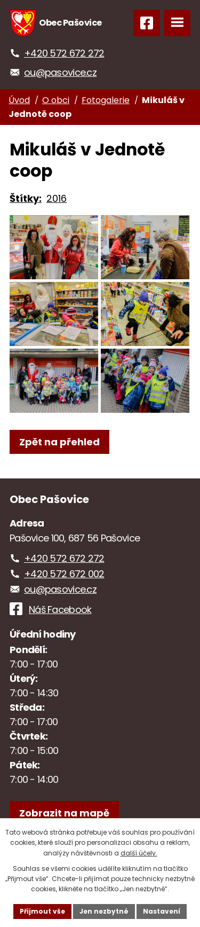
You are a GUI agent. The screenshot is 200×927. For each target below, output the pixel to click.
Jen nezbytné (104, 911)
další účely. (139, 853)
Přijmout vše (42, 911)
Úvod (19, 100)
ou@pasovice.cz (60, 72)
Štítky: (26, 198)
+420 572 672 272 (64, 53)
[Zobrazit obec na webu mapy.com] (64, 813)
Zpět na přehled (59, 442)
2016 (56, 198)
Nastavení (161, 911)
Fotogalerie (106, 100)
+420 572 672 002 (64, 573)
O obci (55, 100)
